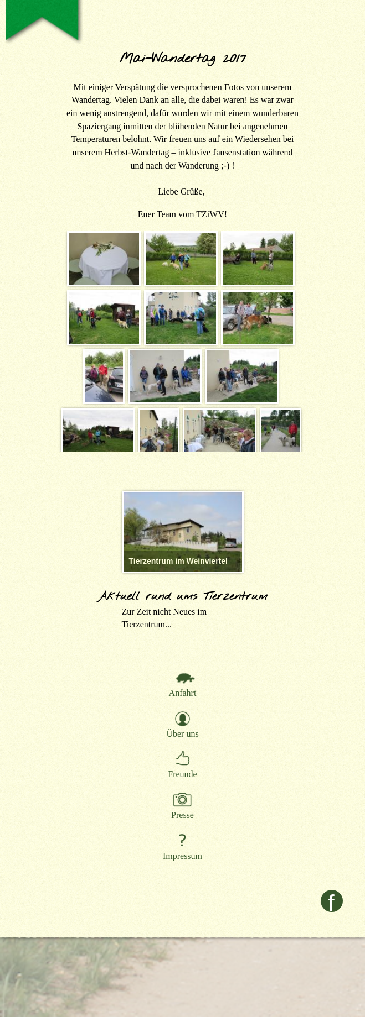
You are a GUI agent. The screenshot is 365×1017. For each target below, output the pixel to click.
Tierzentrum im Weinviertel (178, 561)
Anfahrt (183, 693)
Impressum (182, 856)
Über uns (182, 733)
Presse (182, 815)
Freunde (182, 774)
